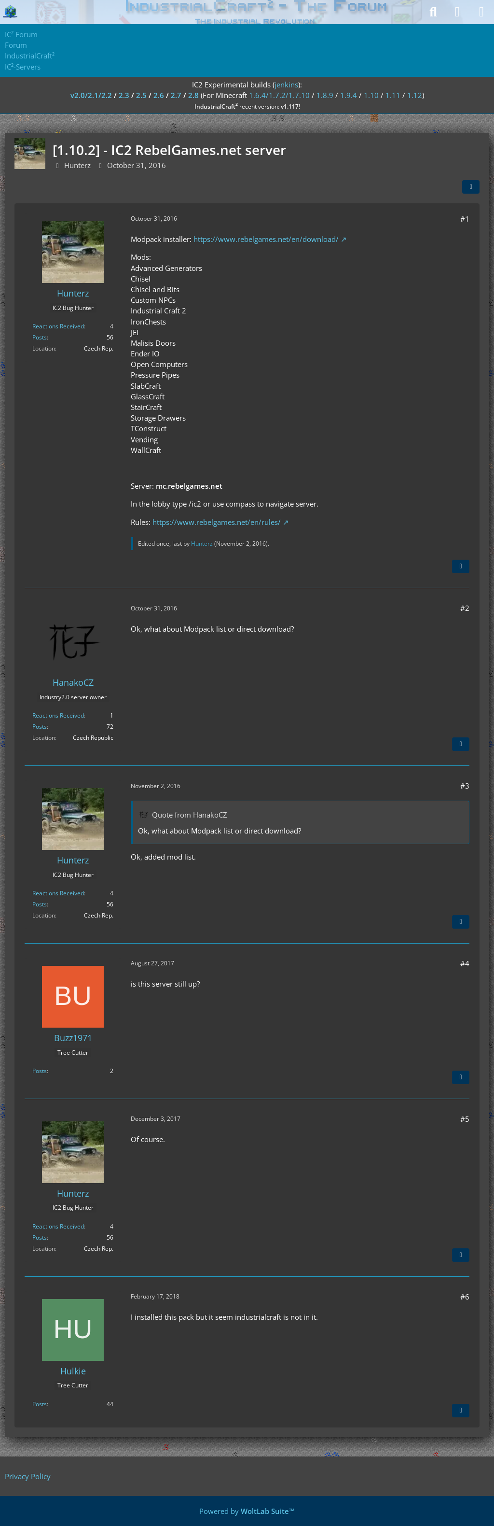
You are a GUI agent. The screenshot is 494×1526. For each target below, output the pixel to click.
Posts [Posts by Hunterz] (39, 337)
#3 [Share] (464, 786)
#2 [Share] (464, 608)
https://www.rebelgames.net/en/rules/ (216, 522)
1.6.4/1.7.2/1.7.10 (279, 95)
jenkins (286, 84)
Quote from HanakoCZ (189, 815)
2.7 (176, 95)
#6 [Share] (464, 1296)
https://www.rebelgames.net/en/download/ (266, 239)
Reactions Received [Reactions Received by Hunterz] (58, 326)
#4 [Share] (464, 963)
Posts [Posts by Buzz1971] (39, 1071)
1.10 (371, 95)
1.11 (392, 95)
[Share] (471, 187)
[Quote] (460, 566)
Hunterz (77, 165)
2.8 (193, 95)
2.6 (158, 95)
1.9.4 (348, 95)
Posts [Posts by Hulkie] (39, 1404)
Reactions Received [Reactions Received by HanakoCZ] (58, 715)
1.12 (414, 95)
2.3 (124, 95)
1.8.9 (324, 95)
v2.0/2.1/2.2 (91, 95)
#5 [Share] (464, 1119)
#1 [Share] (464, 219)
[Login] (457, 12)
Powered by (247, 1511)
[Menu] (481, 12)
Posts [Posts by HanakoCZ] (39, 726)
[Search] (433, 12)
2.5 (141, 95)
